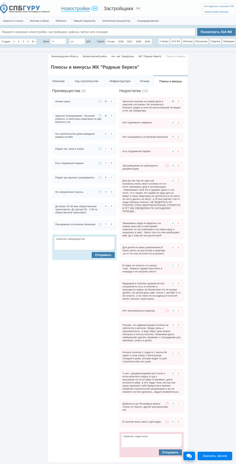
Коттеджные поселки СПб (219, 6)
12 (106, 116)
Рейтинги (61, 20)
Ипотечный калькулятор (116, 20)
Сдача (100, 41)
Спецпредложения (148, 20)
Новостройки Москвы (216, 11)
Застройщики (118, 8)
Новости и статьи (13, 20)
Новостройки (75, 8)
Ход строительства (86, 81)
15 (106, 101)
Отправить (103, 255)
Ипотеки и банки (39, 20)
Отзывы (144, 81)
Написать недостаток (151, 441)
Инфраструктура (120, 81)
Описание (58, 81)
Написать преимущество (84, 243)
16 (173, 101)
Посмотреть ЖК (216, 32)
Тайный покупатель (84, 20)
